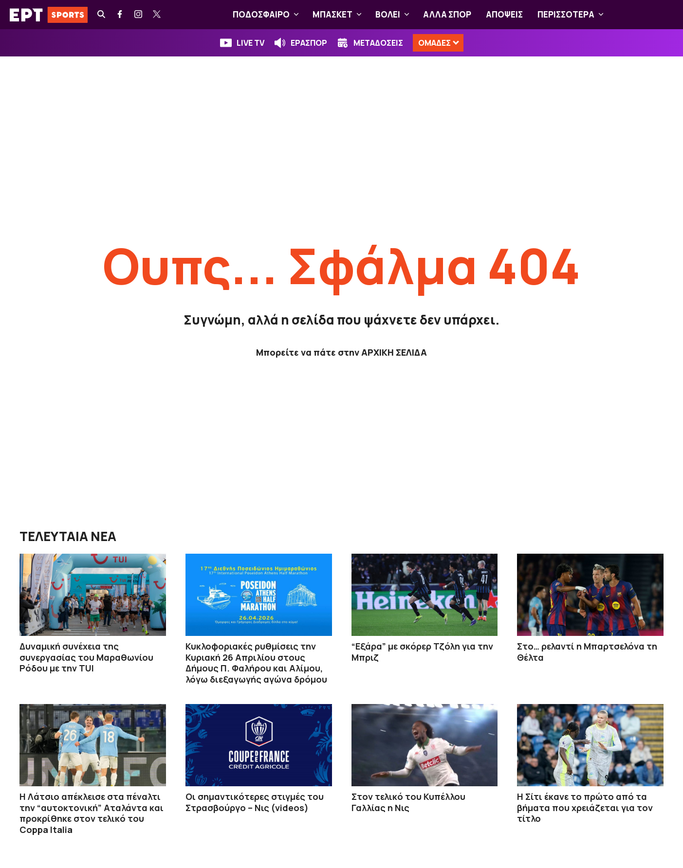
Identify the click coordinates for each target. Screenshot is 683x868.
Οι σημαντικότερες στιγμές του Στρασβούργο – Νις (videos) (254, 802)
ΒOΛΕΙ (394, 14)
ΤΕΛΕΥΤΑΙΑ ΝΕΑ (67, 536)
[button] (296, 14)
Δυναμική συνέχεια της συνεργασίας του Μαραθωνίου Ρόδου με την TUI (86, 657)
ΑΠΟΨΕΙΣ (504, 14)
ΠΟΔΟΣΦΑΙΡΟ (268, 14)
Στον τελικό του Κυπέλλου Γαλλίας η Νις (408, 802)
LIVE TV (250, 42)
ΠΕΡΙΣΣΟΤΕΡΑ (572, 14)
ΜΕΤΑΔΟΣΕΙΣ (378, 42)
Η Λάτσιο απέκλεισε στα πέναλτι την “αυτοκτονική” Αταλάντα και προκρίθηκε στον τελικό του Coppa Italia (91, 813)
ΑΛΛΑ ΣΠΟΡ (447, 14)
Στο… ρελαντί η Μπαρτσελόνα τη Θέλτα (587, 651)
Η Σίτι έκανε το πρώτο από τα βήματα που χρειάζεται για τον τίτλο (585, 807)
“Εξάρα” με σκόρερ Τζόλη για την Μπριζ (422, 651)
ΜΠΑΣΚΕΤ (339, 14)
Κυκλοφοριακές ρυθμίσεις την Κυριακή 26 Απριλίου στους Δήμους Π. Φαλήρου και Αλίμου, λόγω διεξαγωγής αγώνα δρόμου (256, 662)
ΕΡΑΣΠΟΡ (309, 42)
